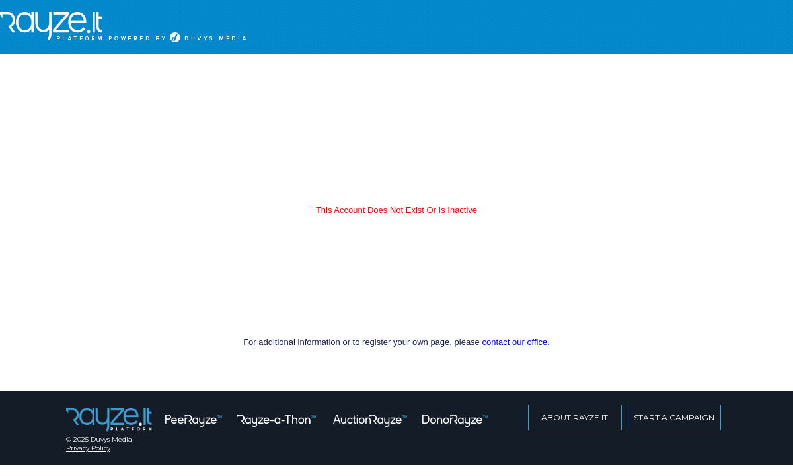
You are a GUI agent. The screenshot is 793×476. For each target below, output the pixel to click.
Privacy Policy (88, 448)
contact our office (514, 342)
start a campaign (674, 417)
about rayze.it (574, 417)
